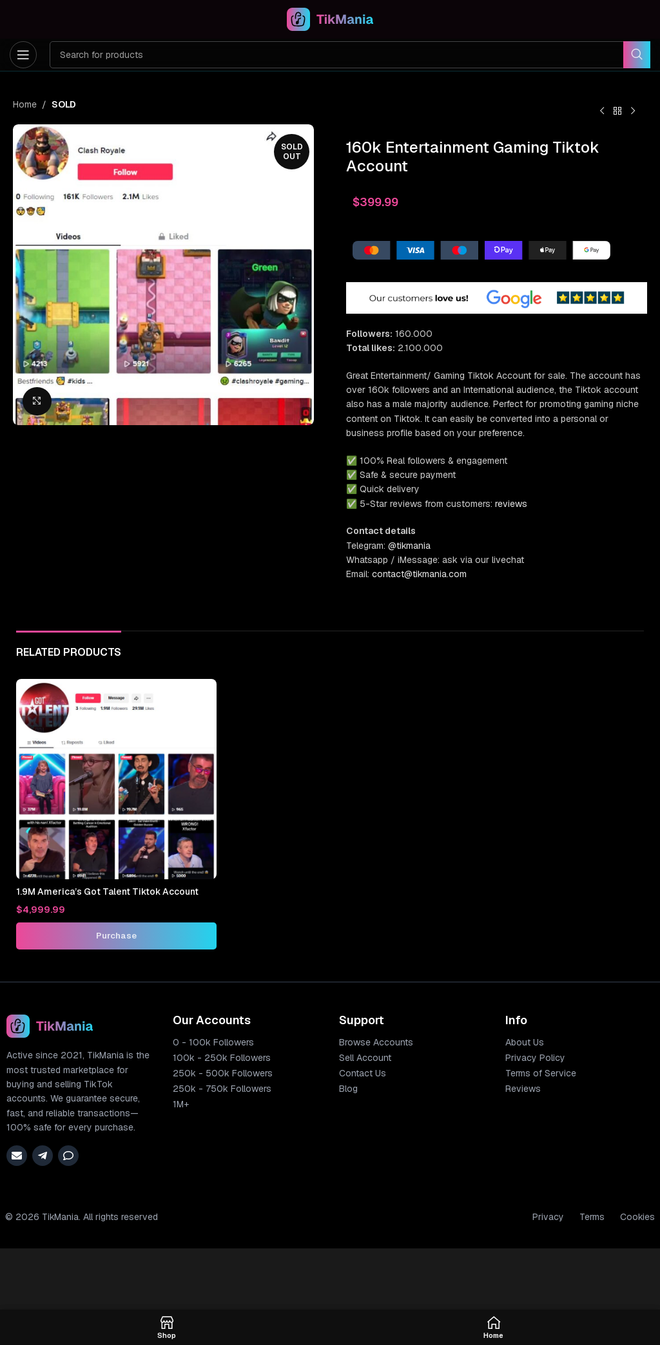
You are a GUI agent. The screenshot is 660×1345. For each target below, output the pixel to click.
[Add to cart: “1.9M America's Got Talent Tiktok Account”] (116, 935)
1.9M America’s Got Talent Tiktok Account (108, 891)
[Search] (350, 54)
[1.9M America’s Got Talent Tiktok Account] (116, 779)
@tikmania (409, 545)
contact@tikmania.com (419, 574)
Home (25, 104)
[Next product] (633, 111)
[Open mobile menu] (23, 55)
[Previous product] (602, 111)
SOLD (64, 104)
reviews (511, 504)
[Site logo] (330, 18)
